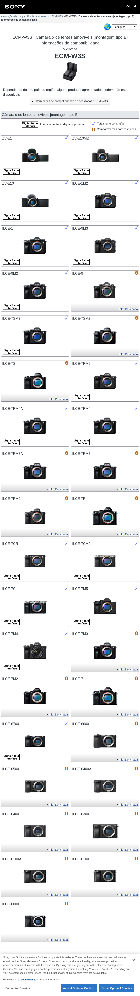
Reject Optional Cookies (116, 990)
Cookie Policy (27, 981)
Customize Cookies (17, 990)
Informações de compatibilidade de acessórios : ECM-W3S (32, 16)
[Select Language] (124, 26)
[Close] (133, 962)
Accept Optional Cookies (79, 990)
